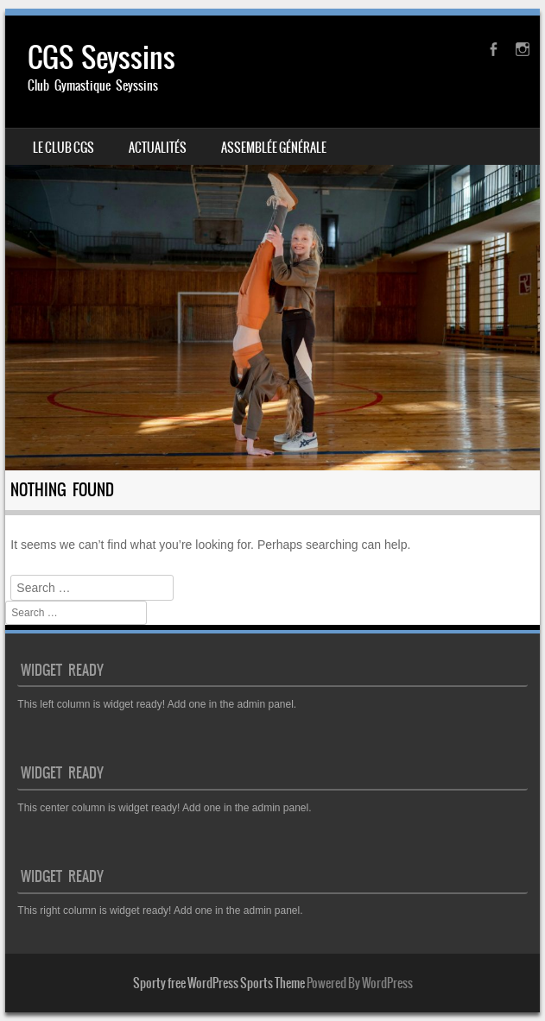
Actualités (158, 147)
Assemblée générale (273, 147)
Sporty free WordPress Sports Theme (219, 983)
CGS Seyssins (101, 57)
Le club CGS (63, 147)
